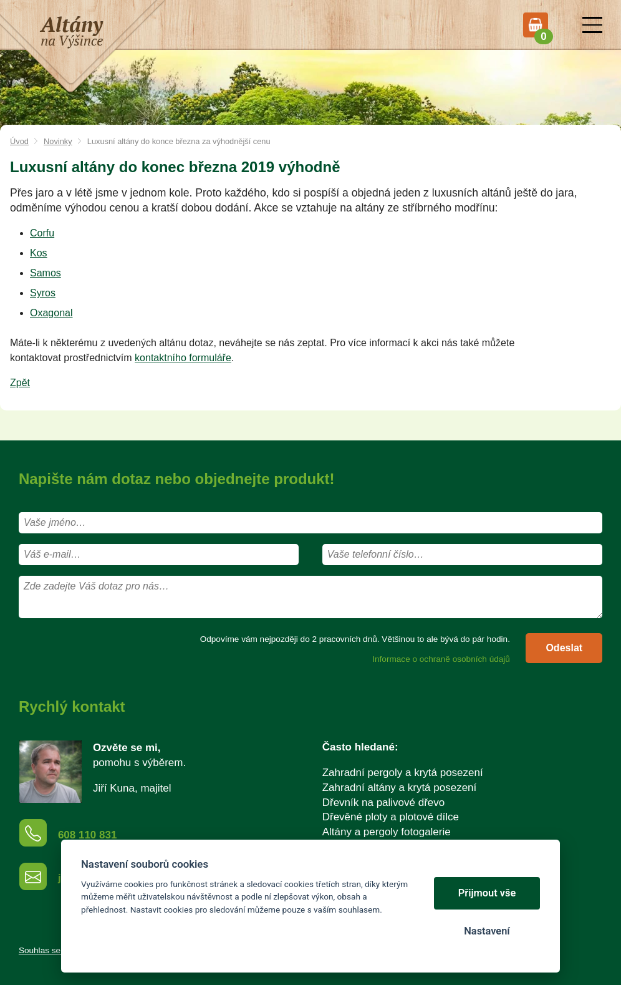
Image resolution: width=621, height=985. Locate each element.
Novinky (58, 141)
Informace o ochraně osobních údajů (441, 659)
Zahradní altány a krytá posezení (399, 787)
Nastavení (486, 931)
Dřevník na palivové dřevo (383, 802)
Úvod (19, 141)
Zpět (20, 382)
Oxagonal (51, 313)
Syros (42, 293)
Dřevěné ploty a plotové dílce (390, 817)
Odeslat (564, 648)
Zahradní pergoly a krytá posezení (402, 773)
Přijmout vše (487, 893)
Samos (45, 273)
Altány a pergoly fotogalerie (386, 832)
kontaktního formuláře (183, 357)
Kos (38, 253)
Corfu (42, 233)
